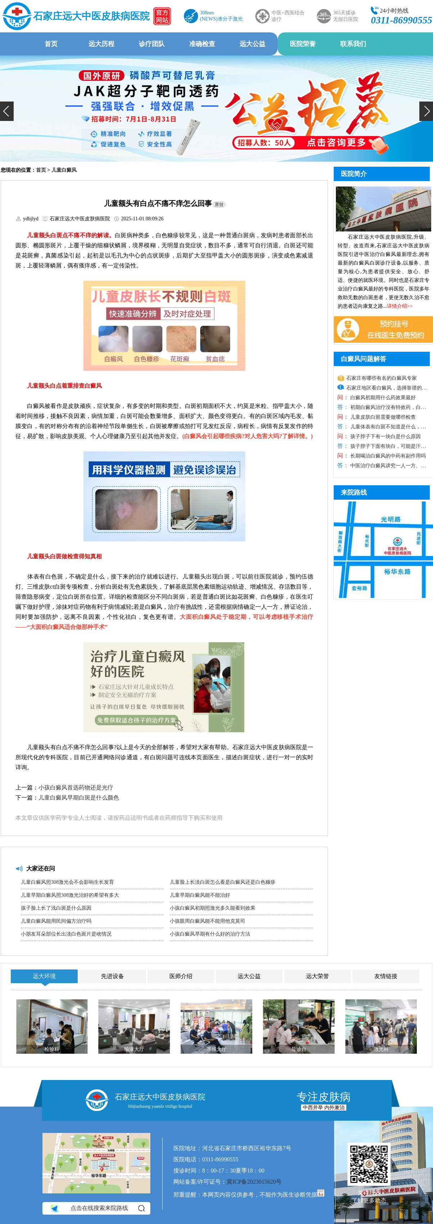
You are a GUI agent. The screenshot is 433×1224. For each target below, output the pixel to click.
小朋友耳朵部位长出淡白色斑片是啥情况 (66, 934)
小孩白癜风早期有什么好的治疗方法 (210, 934)
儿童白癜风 (64, 170)
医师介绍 (180, 976)
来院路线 (354, 492)
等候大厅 (216, 1049)
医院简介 (354, 173)
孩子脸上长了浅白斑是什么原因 (56, 908)
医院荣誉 (303, 44)
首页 (51, 44)
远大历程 (101, 44)
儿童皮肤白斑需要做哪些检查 (382, 417)
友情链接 (385, 976)
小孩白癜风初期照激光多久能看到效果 (212, 908)
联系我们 (353, 44)
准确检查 (202, 44)
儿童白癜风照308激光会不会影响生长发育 (67, 882)
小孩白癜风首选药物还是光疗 (75, 787)
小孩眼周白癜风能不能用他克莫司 (207, 921)
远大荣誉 (317, 976)
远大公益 (252, 44)
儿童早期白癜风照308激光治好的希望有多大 (70, 895)
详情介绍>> (400, 306)
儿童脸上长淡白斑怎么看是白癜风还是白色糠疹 (222, 882)
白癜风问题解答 (363, 359)
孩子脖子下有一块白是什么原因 (385, 436)
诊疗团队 (152, 44)
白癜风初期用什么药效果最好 (382, 397)
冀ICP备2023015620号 (254, 1182)
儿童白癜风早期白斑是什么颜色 (78, 798)
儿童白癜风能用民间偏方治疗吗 (56, 921)
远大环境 (44, 976)
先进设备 (112, 976)
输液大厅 (134, 1049)
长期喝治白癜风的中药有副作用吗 (387, 456)
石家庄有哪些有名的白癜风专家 (381, 378)
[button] (7, 111)
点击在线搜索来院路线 (97, 1208)
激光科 (381, 1049)
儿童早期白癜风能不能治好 (200, 895)
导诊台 (298, 1049)
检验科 (51, 1049)
